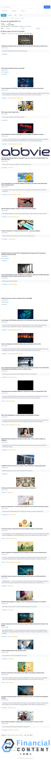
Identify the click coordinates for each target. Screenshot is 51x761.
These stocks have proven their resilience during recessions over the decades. (19, 374)
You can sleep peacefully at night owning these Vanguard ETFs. (16, 726)
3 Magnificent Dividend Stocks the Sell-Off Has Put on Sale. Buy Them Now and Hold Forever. (25, 46)
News (7, 18)
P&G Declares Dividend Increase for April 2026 (12, 68)
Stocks (10, 15)
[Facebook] (23, 754)
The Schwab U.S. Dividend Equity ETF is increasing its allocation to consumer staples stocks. (23, 511)
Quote (8, 28)
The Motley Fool (5, 54)
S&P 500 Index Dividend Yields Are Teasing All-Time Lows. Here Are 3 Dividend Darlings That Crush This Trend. (24, 158)
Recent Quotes (4, 10)
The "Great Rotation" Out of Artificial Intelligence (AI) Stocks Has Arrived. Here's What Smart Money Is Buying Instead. (24, 184)
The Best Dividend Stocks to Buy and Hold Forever (14, 650)
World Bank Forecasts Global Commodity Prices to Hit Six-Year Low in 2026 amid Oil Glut (23, 576)
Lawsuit (15, 538)
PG (19, 21)
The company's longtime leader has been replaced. (13, 117)
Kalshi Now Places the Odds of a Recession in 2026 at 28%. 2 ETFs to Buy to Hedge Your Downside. (23, 439)
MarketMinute (5, 353)
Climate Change (11, 682)
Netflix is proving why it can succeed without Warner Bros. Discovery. (17, 470)
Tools (21, 15)
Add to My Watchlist (27, 26)
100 (28, 33)
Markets (3, 15)
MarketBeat (4, 492)
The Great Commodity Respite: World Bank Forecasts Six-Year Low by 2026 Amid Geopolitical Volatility (24, 697)
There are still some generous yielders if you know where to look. (16, 164)
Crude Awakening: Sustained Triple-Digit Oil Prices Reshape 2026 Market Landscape (22, 134)
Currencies (11, 18)
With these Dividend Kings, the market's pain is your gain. (15, 51)
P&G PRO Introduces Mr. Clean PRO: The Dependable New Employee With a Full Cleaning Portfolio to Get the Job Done (23, 253)
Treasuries (22, 18)
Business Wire (5, 74)
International (17, 18)
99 (25, 33)
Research (38, 28)
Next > (31, 33)
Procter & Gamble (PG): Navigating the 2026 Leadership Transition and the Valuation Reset (23, 552)
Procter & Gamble (6, 258)
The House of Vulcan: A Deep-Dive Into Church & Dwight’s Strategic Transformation (22, 528)
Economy (19, 194)
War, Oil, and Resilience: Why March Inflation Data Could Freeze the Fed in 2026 (21, 344)
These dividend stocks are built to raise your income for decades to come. (18, 235)
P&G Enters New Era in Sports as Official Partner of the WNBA (16, 298)
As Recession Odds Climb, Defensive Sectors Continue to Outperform (19, 488)
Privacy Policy (29, 750)
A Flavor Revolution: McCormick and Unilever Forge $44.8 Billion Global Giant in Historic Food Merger (24, 624)
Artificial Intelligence (14, 194)
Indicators (23, 10)
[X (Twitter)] (20, 754)
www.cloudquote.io (35, 747)
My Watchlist (14, 10)
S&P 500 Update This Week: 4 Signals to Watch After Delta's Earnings (19, 208)
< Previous (3, 33)
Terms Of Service (38, 750)
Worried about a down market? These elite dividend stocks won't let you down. (19, 606)
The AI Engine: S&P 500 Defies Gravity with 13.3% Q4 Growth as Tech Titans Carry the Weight (24, 320)
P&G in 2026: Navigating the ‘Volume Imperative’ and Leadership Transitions (20, 415)
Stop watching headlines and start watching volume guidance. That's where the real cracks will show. (24, 213)
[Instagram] (30, 754)
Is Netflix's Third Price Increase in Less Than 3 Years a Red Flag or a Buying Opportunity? (24, 465)
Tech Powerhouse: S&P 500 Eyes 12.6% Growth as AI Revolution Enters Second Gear (22, 88)
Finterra (4, 538)
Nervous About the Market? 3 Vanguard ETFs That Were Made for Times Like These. (22, 721)
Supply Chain (16, 636)
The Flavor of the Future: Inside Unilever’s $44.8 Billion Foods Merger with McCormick (22, 673)
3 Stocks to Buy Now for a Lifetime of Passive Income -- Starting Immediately (21, 231)
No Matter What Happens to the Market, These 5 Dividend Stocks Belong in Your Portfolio (24, 601)
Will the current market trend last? (9, 281)
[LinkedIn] (27, 754)
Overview (3, 18)
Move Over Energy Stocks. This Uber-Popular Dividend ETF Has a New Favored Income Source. (25, 506)
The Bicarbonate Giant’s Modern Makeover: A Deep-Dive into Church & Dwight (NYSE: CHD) (24, 391)
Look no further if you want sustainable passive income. (14, 655)
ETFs (15, 15)
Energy (21, 353)
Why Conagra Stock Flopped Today (10, 112)
